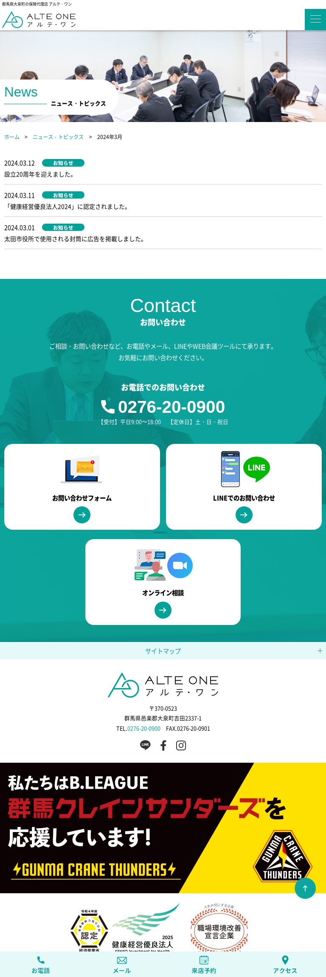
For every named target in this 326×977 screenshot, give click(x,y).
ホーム (12, 137)
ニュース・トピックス (58, 137)
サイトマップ (163, 617)
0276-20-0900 (171, 373)
